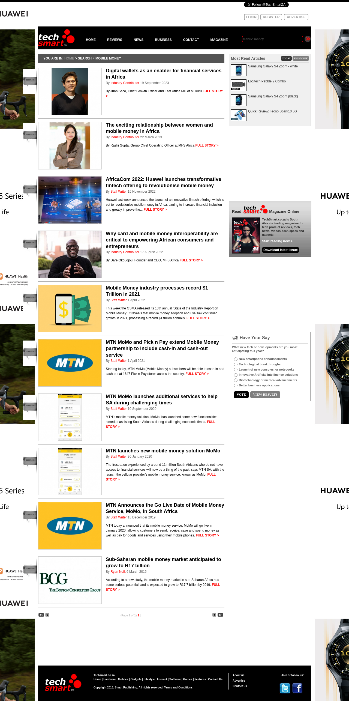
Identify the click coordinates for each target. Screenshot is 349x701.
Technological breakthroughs (260, 364)
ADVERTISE (296, 17)
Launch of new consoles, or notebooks (266, 369)
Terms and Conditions (178, 687)
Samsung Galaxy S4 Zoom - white (273, 66)
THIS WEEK (301, 58)
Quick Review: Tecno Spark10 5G (272, 111)
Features (200, 679)
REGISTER (271, 17)
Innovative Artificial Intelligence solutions (268, 374)
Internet (162, 679)
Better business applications (259, 385)
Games (187, 679)
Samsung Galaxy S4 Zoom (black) (273, 96)
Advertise (239, 680)
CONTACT (191, 40)
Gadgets (136, 679)
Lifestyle (149, 679)
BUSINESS (163, 40)
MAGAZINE (219, 40)
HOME (91, 40)
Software (175, 679)
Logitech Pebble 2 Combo (267, 81)
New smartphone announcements (263, 358)
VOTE (241, 394)
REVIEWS (114, 40)
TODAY (286, 58)
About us (238, 675)
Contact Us (215, 679)
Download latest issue (280, 250)
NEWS (138, 40)
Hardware (109, 679)
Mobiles (123, 679)
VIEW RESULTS (265, 394)
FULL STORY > (207, 145)
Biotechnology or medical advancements (268, 380)
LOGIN (251, 17)
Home (97, 679)
